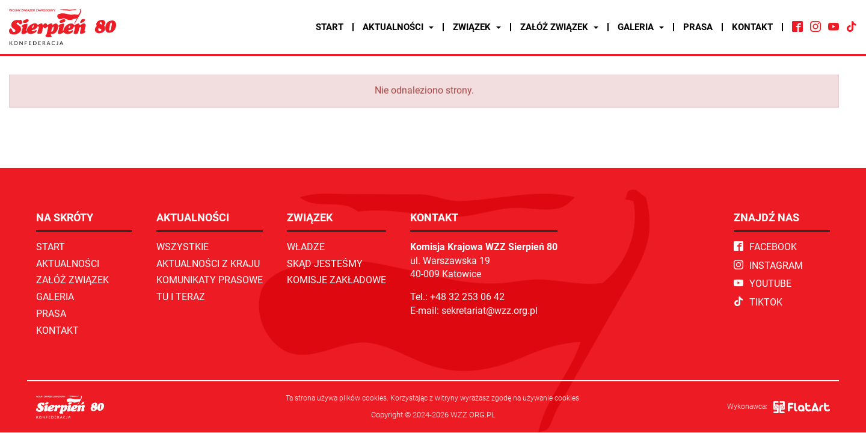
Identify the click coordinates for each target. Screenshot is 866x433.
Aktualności (398, 27)
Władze (306, 247)
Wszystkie (182, 247)
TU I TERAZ (180, 296)
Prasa (698, 27)
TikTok (758, 302)
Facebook (765, 247)
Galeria (641, 27)
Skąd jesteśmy (325, 263)
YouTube (762, 283)
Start (329, 27)
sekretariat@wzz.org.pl (489, 310)
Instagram (768, 265)
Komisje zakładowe (336, 280)
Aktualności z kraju (208, 263)
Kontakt (752, 27)
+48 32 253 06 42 (467, 296)
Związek (477, 27)
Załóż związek (559, 27)
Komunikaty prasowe (209, 280)
